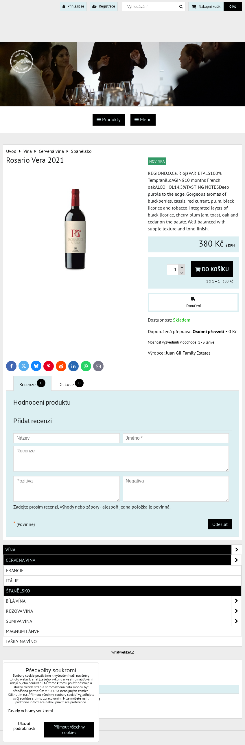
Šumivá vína (124, 621)
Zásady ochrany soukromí (30, 710)
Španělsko (18, 591)
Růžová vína (124, 611)
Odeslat (220, 524)
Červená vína (124, 560)
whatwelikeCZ (122, 652)
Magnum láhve (22, 631)
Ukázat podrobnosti (24, 726)
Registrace (103, 6)
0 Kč (232, 6)
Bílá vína (124, 601)
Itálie (12, 580)
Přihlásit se (73, 6)
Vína (123, 550)
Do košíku (212, 269)
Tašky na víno (21, 641)
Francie (15, 570)
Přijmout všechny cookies (69, 729)
